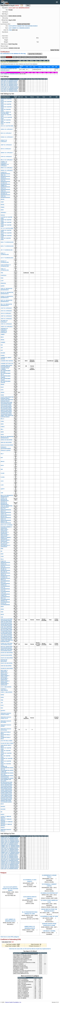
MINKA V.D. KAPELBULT (7, 167)
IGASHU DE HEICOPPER (7, 652)
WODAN (3, 215)
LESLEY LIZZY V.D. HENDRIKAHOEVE (10, 841)
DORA (2, 697)
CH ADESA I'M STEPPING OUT (49, 893)
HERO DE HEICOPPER (6, 442)
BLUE (2, 387)
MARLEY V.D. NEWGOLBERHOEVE (6, 522)
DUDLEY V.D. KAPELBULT (4, 141)
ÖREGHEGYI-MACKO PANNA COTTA (6, 718)
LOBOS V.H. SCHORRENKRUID (5, 596)
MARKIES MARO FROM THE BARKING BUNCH (6, 798)
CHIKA (2, 421)
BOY (2, 457)
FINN (2, 700)
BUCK (2, 465)
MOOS (2, 614)
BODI (2, 554)
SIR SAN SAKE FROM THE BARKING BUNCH (6, 408)
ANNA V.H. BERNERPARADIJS (5, 191)
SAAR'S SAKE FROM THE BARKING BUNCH (7, 398)
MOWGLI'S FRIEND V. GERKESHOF (6, 538)
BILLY (2, 453)
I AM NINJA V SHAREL (49, 931)
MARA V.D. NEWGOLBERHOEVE (6, 519)
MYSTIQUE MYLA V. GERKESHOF (5, 546)
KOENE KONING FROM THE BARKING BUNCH (6, 793)
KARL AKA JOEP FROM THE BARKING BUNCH (6, 627)
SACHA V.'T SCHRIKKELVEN (5, 261)
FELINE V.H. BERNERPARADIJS (5, 570)
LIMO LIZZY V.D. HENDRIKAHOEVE (9, 84)
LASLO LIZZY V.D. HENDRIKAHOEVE (10, 849)
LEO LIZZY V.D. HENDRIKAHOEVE (9, 81)
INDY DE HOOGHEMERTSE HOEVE (7, 770)
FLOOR (2, 473)
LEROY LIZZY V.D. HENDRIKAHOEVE (10, 840)
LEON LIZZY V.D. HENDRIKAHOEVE (9, 838)
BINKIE (2, 384)
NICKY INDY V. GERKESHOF (4, 671)
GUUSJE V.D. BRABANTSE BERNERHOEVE (5, 503)
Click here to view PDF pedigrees (10, 936)
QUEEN (2, 286)
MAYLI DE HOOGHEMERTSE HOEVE (7, 775)
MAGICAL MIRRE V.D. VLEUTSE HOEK (6, 113)
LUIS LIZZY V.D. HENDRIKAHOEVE (9, 855)
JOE (2, 702)
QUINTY (3, 489)
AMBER (2, 334)
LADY (2, 280)
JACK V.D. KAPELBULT (6, 310)
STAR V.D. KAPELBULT (6, 156)
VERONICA (3, 212)
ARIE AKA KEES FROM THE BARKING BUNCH (6, 622)
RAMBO (3, 355)
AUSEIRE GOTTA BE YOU (7, 363)
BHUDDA (3, 806)
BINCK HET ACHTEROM (6, 525)
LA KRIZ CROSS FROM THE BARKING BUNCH (6, 633)
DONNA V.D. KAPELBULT (7, 137)
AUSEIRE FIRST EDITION (7, 360)
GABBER (3, 342)
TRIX (2, 272)
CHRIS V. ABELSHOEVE (6, 692)
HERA (2, 424)
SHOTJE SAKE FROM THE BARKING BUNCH (6, 405)
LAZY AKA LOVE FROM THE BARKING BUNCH (6, 635)
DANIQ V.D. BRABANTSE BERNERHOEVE (7, 297)
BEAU (2, 337)
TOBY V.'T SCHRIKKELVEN (5, 269)
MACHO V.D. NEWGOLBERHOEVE (6, 517)
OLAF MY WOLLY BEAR (6, 740)
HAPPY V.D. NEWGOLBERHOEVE (6, 514)
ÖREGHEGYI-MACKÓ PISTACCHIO (6, 729)
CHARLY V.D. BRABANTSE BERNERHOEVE (5, 499)
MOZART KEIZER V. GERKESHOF (5, 541)
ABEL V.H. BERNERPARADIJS (5, 175)
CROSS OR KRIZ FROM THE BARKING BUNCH (6, 625)
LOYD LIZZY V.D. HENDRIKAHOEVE (9, 88)
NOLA (2, 559)
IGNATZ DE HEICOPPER (6, 663)
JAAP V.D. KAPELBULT (6, 308)
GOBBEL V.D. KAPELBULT (4, 162)
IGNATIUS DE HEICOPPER (4, 660)
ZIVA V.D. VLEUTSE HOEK (7, 126)
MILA (2, 429)
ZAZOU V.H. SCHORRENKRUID (5, 604)
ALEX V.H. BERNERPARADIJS (5, 181)
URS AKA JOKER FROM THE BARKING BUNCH (6, 647)
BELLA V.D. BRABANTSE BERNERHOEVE (7, 496)
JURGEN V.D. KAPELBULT (4, 332)
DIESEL (2, 204)
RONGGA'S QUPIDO (6, 450)
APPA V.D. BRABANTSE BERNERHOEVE (6, 289)
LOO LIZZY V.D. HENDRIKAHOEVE (9, 85)
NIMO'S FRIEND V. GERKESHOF (5, 676)
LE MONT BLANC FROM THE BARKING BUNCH (6, 638)
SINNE (2, 395)
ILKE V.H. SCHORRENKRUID (5, 588)
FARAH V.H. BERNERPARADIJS (5, 564)
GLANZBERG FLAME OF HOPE (49, 916)
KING (2, 278)
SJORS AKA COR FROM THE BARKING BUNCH (6, 644)
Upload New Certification (34, 53)
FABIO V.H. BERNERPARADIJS (5, 562)
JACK (2, 481)
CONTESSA (3, 275)
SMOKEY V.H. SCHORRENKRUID (5, 601)
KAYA (2, 389)
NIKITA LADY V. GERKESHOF (4, 674)
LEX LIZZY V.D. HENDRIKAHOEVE (9, 83)
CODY (2, 556)
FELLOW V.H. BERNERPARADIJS (5, 572)
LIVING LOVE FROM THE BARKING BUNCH (7, 641)
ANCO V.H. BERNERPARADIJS (5, 189)
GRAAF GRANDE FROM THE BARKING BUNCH (6, 785)
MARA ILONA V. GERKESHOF (4, 530)
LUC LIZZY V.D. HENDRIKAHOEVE (9, 89)
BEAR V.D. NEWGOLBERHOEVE (6, 512)
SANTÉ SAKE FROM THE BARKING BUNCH (7, 400)
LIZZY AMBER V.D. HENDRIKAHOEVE (19, 28)
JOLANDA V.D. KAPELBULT (4, 321)
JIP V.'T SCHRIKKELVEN (6, 250)
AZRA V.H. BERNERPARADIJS (5, 197)
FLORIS (2, 477)
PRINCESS (3, 283)
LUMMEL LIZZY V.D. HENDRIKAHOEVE (10, 847)
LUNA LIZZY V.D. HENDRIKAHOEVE (9, 856)
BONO (2, 609)
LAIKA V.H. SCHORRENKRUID (5, 593)
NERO (2, 432)
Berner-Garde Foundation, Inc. (13, 1002)
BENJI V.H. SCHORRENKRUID (5, 580)
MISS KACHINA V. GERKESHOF (5, 535)
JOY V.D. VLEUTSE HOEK (7, 228)
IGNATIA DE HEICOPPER (7, 658)
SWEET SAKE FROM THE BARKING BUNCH (7, 416)
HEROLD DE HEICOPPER (7, 445)
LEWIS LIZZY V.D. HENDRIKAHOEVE (9, 842)
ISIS (2, 345)
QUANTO (3, 710)
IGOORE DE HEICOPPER (7, 668)
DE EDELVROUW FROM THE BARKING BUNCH (6, 783)
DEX (2, 469)
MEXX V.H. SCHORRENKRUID (5, 599)
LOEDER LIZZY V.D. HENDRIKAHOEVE (10, 861)
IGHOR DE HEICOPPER (6, 655)
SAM (2, 492)
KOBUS (2, 426)
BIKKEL (3, 199)
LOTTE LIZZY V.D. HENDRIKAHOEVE (9, 87)
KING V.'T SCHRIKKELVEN (5, 254)
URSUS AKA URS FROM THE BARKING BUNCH (6, 650)
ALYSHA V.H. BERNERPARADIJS (5, 183)
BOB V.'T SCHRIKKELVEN (7, 242)
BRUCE (2, 461)
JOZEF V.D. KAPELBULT (6, 326)
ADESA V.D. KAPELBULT (7, 129)
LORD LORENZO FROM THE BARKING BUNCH (6, 796)
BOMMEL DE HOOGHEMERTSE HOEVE (7, 767)
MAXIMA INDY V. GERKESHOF (5, 533)
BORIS (2, 694)
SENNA (2, 392)
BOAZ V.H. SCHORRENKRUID (5, 583)
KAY (2, 350)
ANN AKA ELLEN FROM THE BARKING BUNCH (6, 620)
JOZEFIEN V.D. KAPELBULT (4, 329)
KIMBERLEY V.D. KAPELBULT (5, 165)
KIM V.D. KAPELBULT (6, 148)
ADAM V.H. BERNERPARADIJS (5, 178)
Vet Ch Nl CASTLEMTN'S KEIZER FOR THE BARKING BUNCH (10, 888)
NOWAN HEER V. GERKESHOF (5, 684)
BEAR (2, 804)
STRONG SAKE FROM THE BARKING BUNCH (6, 413)
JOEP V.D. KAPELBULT (6, 144)
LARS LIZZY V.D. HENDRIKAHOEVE (9, 80)
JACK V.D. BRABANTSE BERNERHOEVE (6, 506)
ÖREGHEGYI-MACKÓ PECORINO (6, 721)
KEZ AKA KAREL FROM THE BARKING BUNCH (6, 630)
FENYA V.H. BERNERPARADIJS (5, 575)
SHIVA (2, 434)
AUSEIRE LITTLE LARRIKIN (5, 369)
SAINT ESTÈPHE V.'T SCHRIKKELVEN (6, 265)
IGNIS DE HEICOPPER (6, 665)
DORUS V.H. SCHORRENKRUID (5, 585)
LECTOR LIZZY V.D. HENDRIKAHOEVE (10, 859)
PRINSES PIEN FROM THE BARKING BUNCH (6, 801)
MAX (2, 708)
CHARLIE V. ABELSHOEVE (4, 689)
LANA (2, 485)
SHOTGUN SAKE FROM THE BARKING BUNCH (6, 403)
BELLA (2, 418)
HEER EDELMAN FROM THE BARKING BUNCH (6, 788)
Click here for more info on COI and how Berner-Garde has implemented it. (30, 948)
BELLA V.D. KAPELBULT (7, 159)
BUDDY (2, 814)
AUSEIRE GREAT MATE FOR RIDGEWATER (6, 366)
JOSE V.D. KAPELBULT (6, 324)
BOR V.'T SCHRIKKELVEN (7, 246)
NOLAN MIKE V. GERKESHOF (4, 679)
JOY (2, 347)
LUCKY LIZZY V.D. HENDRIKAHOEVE (10, 853)
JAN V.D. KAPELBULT (6, 313)
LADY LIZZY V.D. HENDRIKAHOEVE (9, 848)
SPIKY (2, 210)
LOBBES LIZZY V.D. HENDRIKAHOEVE (10, 845)
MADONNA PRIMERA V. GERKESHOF (6, 527)
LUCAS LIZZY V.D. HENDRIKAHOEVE (10, 866)
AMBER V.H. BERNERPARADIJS (5, 186)
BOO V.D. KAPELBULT (6, 133)
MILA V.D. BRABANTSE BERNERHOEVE (6, 305)
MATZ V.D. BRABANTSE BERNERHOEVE (6, 301)
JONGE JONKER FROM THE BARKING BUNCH (6, 791)
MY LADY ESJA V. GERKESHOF (5, 543)
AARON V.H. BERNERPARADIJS (5, 173)
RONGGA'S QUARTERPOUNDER (6, 448)
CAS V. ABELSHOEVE (6, 687)
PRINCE (3, 827)
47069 (10, 30)
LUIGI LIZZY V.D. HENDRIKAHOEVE (9, 91)
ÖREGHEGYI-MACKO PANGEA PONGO (6, 714)
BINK (2, 548)
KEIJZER (3, 353)
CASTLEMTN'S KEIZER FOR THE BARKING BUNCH (23, 26)
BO (1, 551)
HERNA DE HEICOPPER (6, 439)
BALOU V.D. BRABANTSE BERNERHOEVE (7, 293)
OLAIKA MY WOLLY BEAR (7, 743)
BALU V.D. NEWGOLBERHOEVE (6, 509)
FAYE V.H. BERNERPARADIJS (5, 567)
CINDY (2, 202)
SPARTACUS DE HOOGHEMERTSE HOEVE (7, 777)
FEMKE (2, 207)
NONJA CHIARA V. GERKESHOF (5, 681)
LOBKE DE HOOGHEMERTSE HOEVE (7, 772)
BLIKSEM (3, 809)
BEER (2, 606)
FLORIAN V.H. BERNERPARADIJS (5, 577)
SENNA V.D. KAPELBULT (7, 152)
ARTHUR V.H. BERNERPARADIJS (5, 194)
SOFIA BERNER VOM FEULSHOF (6, 780)
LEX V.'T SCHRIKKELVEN (7, 257)
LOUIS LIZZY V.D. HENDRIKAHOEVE (9, 864)
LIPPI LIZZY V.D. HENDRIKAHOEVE (9, 844)
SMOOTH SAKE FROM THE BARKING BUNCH (6, 411)
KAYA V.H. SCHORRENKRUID (5, 591)
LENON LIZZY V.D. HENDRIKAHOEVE (10, 837)
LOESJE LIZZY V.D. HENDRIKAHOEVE (10, 863)
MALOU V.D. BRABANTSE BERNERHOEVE (7, 437)
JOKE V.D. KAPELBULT (6, 318)
